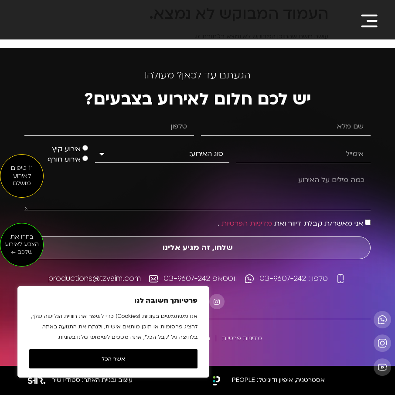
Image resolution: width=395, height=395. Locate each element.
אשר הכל (113, 358)
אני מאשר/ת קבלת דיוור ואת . (290, 223)
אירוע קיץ (66, 149)
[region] (113, 332)
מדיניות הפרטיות (246, 223)
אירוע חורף (64, 160)
